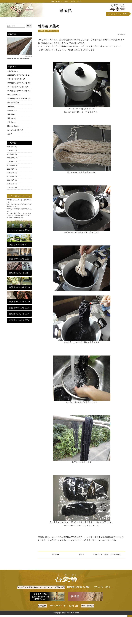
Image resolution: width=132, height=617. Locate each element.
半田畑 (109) (11, 120)
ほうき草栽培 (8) (13, 101)
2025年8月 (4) (12, 170)
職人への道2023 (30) (14, 94)
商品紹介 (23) (11, 109)
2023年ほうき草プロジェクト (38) (18, 98)
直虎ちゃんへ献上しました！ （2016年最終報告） (107, 557)
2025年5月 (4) (12, 181)
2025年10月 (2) (12, 162)
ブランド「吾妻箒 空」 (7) (16, 79)
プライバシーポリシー (66, 595)
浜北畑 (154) (11, 116)
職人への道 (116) (13, 123)
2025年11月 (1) (12, 159)
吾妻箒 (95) (11, 112)
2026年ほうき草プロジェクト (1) (18, 75)
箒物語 (66, 10)
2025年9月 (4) (12, 166)
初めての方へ (29, 592)
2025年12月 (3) (12, 155)
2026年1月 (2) (12, 151)
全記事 (9, 131)
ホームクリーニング (57, 613)
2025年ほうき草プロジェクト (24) (18, 83)
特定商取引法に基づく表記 (104, 592)
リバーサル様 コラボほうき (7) (17, 87)
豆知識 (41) (11, 105)
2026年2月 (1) (12, 147)
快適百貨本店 (41, 613)
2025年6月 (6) (12, 177)
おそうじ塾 (73, 613)
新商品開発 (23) (12, 72)
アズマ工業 (88, 613)
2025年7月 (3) (12, 173)
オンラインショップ (119, 15)
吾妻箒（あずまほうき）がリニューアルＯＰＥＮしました (66, 2)
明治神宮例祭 (55, 558)
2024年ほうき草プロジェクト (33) (18, 90)
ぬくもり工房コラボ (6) (15, 127)
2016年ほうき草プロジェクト (49, 32)
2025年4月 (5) (12, 184)
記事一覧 (81, 558)
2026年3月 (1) (12, 144)
